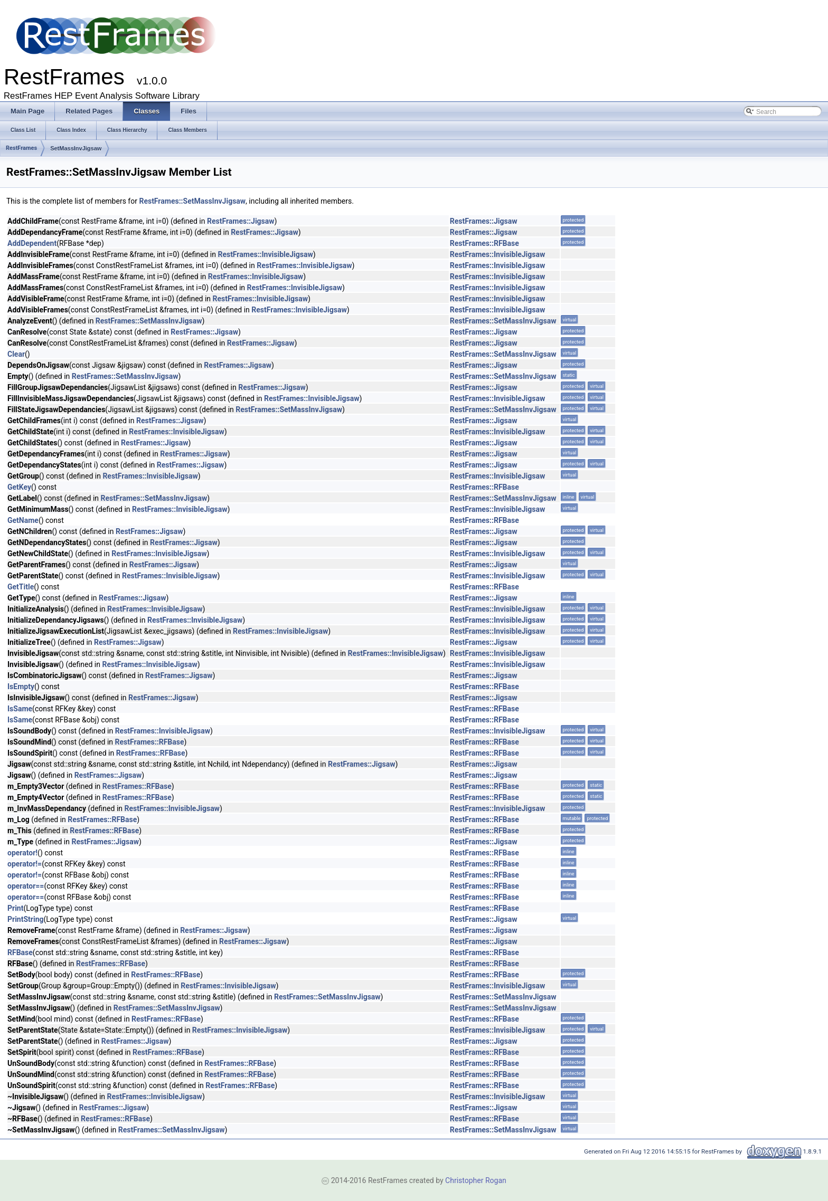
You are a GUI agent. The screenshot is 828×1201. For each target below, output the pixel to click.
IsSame (19, 708)
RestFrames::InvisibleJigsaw (265, 254)
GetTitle (20, 587)
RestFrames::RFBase (484, 243)
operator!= (24, 864)
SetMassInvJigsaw (75, 148)
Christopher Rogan (475, 1180)
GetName (23, 520)
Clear (16, 354)
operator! (22, 853)
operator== (25, 886)
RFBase (20, 952)
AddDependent (32, 243)
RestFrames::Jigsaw (241, 221)
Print (15, 908)
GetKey (19, 487)
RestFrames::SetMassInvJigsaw (192, 201)
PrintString (25, 919)
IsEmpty (20, 686)
